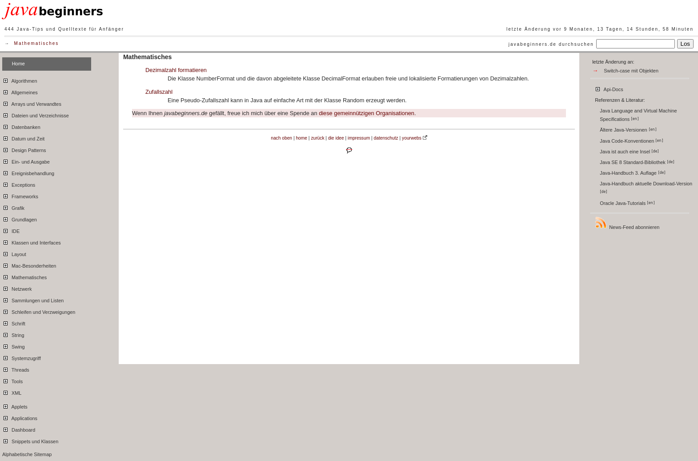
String (13, 334)
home (301, 138)
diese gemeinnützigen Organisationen (366, 113)
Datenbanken (21, 126)
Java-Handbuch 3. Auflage (633, 173)
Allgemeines (20, 91)
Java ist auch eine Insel (629, 151)
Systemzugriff (21, 357)
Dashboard (18, 429)
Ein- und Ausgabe (26, 160)
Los (685, 43)
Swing (13, 345)
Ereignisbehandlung (28, 172)
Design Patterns (24, 149)
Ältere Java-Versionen (628, 129)
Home (18, 63)
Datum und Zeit (23, 137)
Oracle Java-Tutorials (627, 203)
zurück (317, 138)
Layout (14, 253)
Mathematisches (36, 43)
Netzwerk (17, 288)
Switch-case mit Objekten (631, 70)
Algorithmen (19, 80)
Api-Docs (608, 88)
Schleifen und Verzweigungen (38, 311)
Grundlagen (19, 218)
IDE (11, 230)
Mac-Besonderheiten (29, 265)
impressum (359, 138)
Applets (15, 405)
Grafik (13, 207)
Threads (15, 369)
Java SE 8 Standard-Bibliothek (637, 162)
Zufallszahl (158, 91)
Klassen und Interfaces (31, 241)
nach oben (281, 138)
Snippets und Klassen (30, 440)
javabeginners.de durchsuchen (551, 44)
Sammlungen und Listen (33, 299)
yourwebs (411, 138)
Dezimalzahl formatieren (176, 70)
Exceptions (18, 184)
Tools (12, 380)
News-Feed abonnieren (626, 223)
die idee (336, 138)
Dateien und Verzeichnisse (35, 114)
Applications (19, 417)
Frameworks (20, 195)
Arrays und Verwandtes (31, 103)
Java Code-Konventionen (631, 141)
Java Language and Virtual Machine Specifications (638, 115)
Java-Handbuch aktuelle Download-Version (647, 187)
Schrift (13, 322)
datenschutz (386, 138)
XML (11, 392)
